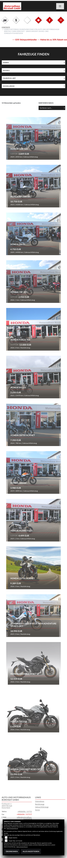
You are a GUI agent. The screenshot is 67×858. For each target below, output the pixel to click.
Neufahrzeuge (39, 804)
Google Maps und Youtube (15, 840)
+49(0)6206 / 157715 (25, 811)
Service (37, 810)
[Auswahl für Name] (33, 70)
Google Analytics (13, 837)
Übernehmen (12, 851)
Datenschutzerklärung (12, 828)
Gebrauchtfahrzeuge (41, 807)
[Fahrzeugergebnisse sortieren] (52, 108)
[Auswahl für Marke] (33, 62)
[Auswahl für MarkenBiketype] (33, 86)
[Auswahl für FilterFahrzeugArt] (33, 78)
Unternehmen (39, 801)
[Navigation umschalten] (60, 6)
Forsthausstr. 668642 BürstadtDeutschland (7, 806)
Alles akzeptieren (31, 851)
